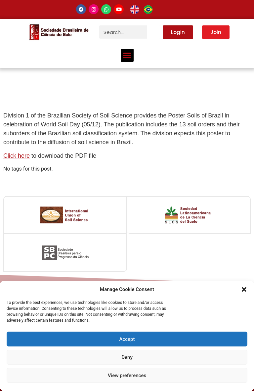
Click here (16, 155)
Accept (127, 339)
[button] (244, 289)
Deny (127, 357)
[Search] (153, 32)
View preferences (127, 375)
